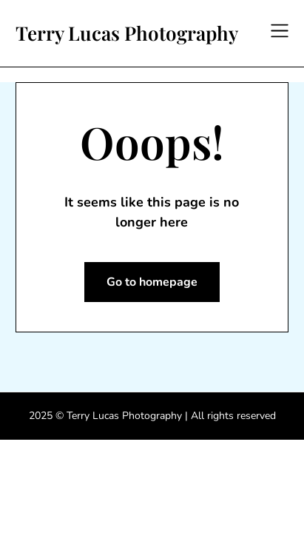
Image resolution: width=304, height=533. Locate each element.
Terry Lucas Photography (127, 33)
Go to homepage (152, 282)
